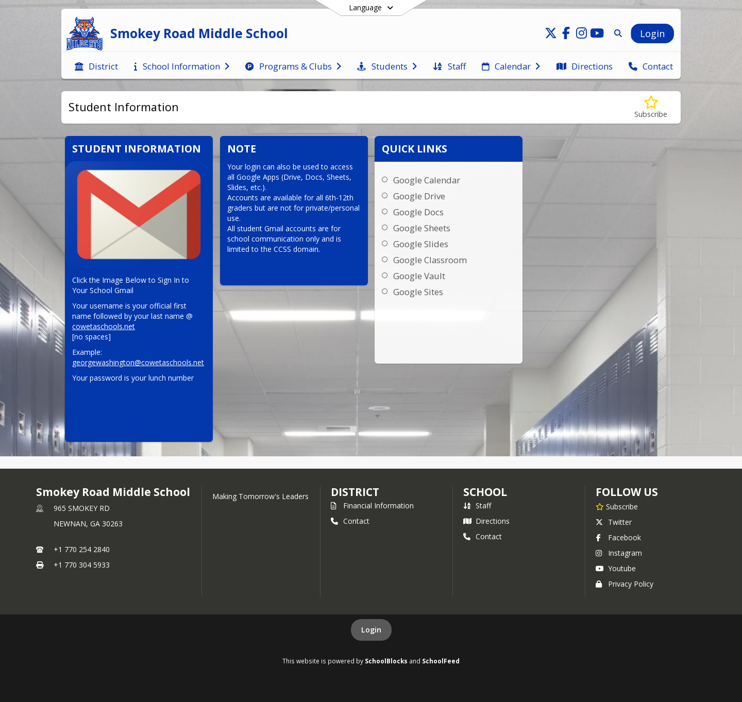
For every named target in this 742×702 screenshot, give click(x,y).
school (485, 492)
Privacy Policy (624, 584)
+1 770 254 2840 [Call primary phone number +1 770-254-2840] (82, 549)
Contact (350, 521)
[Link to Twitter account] (551, 35)
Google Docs (418, 212)
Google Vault (419, 276)
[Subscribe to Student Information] (650, 107)
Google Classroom (430, 260)
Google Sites (418, 292)
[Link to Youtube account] (597, 35)
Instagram (619, 553)
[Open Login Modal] (652, 33)
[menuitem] (96, 65)
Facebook (618, 537)
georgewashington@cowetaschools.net (138, 362)
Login (371, 630)
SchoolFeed (441, 661)
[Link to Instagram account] (581, 35)
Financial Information (372, 505)
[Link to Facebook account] (566, 35)
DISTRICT (355, 492)
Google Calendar (426, 180)
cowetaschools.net (103, 326)
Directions (486, 521)
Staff (477, 505)
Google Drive (419, 196)
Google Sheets (421, 228)
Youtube (616, 568)
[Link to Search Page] (616, 33)
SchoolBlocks (386, 661)
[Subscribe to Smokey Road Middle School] (617, 506)
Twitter (614, 522)
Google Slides (420, 244)
